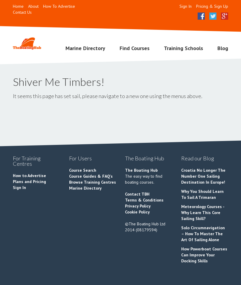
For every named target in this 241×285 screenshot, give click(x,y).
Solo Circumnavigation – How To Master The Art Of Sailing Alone (203, 233)
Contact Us (22, 12)
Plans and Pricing (29, 181)
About (33, 6)
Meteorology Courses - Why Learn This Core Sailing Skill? (202, 212)
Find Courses (135, 48)
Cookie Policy (137, 212)
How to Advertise (29, 175)
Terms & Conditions (144, 200)
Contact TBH (137, 194)
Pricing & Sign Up (212, 6)
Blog (222, 48)
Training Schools (183, 48)
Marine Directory (85, 48)
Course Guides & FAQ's (91, 176)
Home (18, 6)
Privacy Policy (138, 206)
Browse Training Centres (92, 182)
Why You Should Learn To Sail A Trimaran (202, 194)
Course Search (82, 170)
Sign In (185, 6)
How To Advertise (59, 6)
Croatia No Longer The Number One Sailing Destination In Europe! (203, 176)
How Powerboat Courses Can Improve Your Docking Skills (204, 255)
